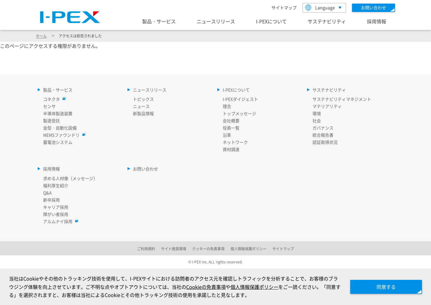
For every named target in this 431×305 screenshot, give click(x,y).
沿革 (227, 135)
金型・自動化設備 (60, 128)
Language (320, 7)
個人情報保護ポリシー (254, 286)
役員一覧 (231, 128)
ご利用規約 (146, 248)
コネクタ (53, 99)
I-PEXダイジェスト (240, 99)
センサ (49, 106)
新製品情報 (143, 113)
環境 (316, 113)
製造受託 (51, 120)
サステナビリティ (327, 21)
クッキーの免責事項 (208, 248)
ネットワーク (235, 142)
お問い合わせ (145, 169)
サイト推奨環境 (173, 248)
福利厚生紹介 (55, 185)
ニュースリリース (216, 21)
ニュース (141, 106)
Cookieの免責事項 (206, 286)
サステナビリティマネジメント (341, 99)
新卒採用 (51, 200)
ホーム (41, 35)
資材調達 (231, 149)
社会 (316, 120)
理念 (227, 106)
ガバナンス (322, 128)
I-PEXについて (271, 21)
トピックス (143, 99)
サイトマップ (284, 7)
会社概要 (231, 120)
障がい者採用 (55, 214)
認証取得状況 (325, 142)
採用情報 (376, 21)
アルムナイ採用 (59, 221)
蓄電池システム (57, 142)
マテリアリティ (327, 106)
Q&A (47, 193)
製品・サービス (159, 21)
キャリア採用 (55, 207)
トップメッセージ (239, 113)
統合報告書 (322, 135)
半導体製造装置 (57, 113)
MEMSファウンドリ (63, 135)
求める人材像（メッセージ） (70, 178)
